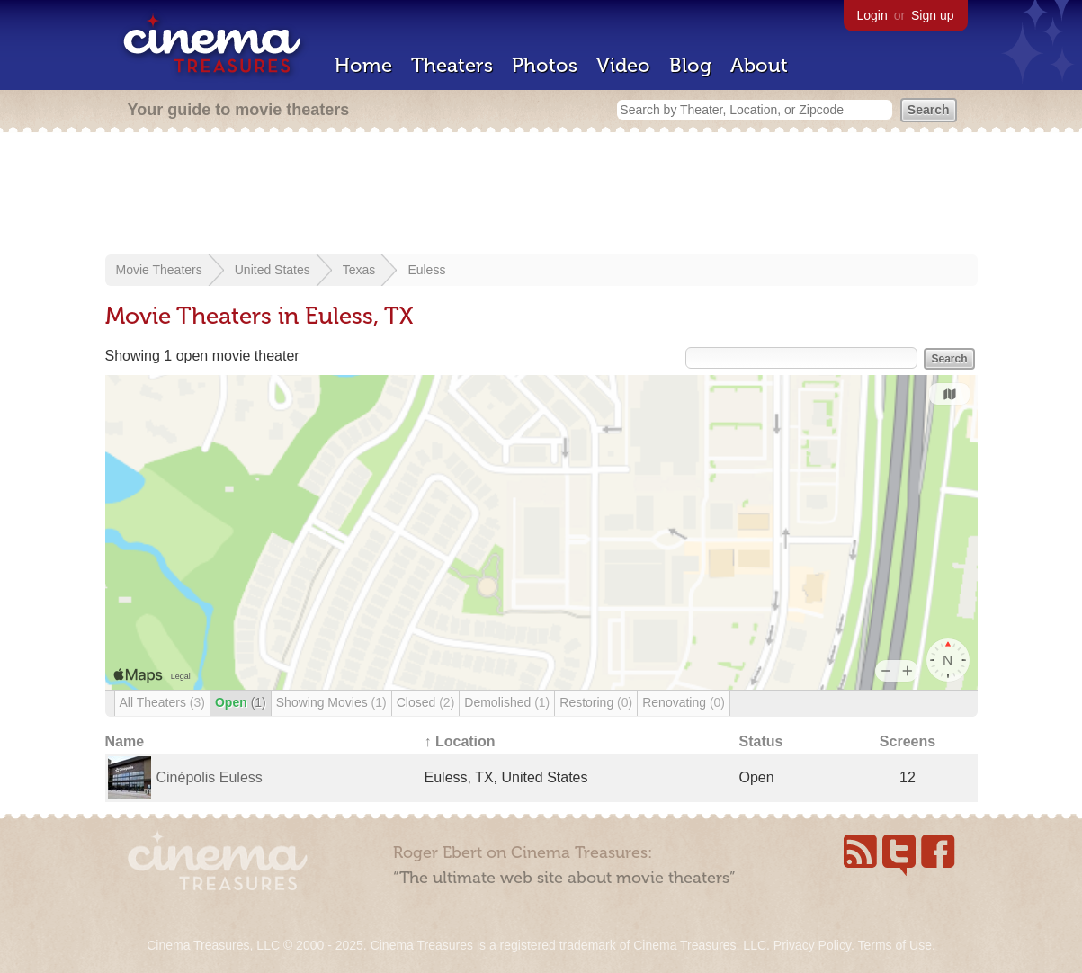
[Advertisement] (541, 195)
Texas (359, 270)
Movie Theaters (159, 270)
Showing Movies (331, 702)
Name (125, 741)
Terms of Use (894, 945)
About (759, 65)
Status (761, 741)
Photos (544, 65)
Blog (690, 65)
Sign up (932, 15)
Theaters (452, 65)
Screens (907, 741)
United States (272, 270)
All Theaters (162, 702)
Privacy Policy (812, 945)
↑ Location (460, 741)
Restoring (595, 702)
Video (623, 65)
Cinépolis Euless (209, 777)
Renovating (683, 702)
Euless (426, 270)
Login (872, 15)
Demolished (507, 702)
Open (240, 702)
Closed (426, 702)
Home (363, 65)
